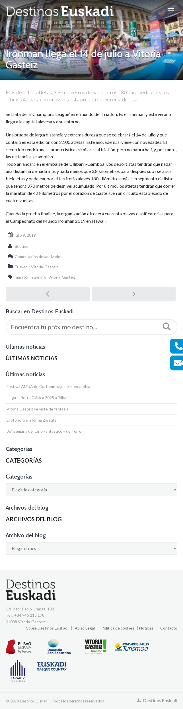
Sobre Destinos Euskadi (47, 628)
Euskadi (21, 266)
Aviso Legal (85, 628)
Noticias (146, 628)
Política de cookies (117, 628)
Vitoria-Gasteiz (44, 266)
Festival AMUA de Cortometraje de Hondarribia (48, 386)
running (39, 277)
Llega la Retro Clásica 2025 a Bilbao (38, 397)
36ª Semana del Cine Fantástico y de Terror (45, 431)
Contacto (168, 628)
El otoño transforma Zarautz (31, 420)
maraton (22, 277)
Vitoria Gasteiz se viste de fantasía (37, 408)
